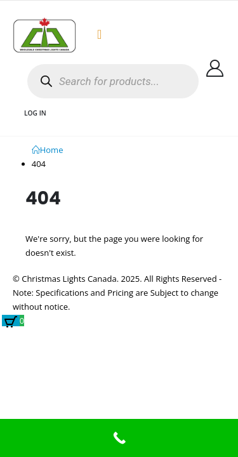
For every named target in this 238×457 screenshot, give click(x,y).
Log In (35, 113)
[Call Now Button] (119, 438)
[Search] (46, 81)
